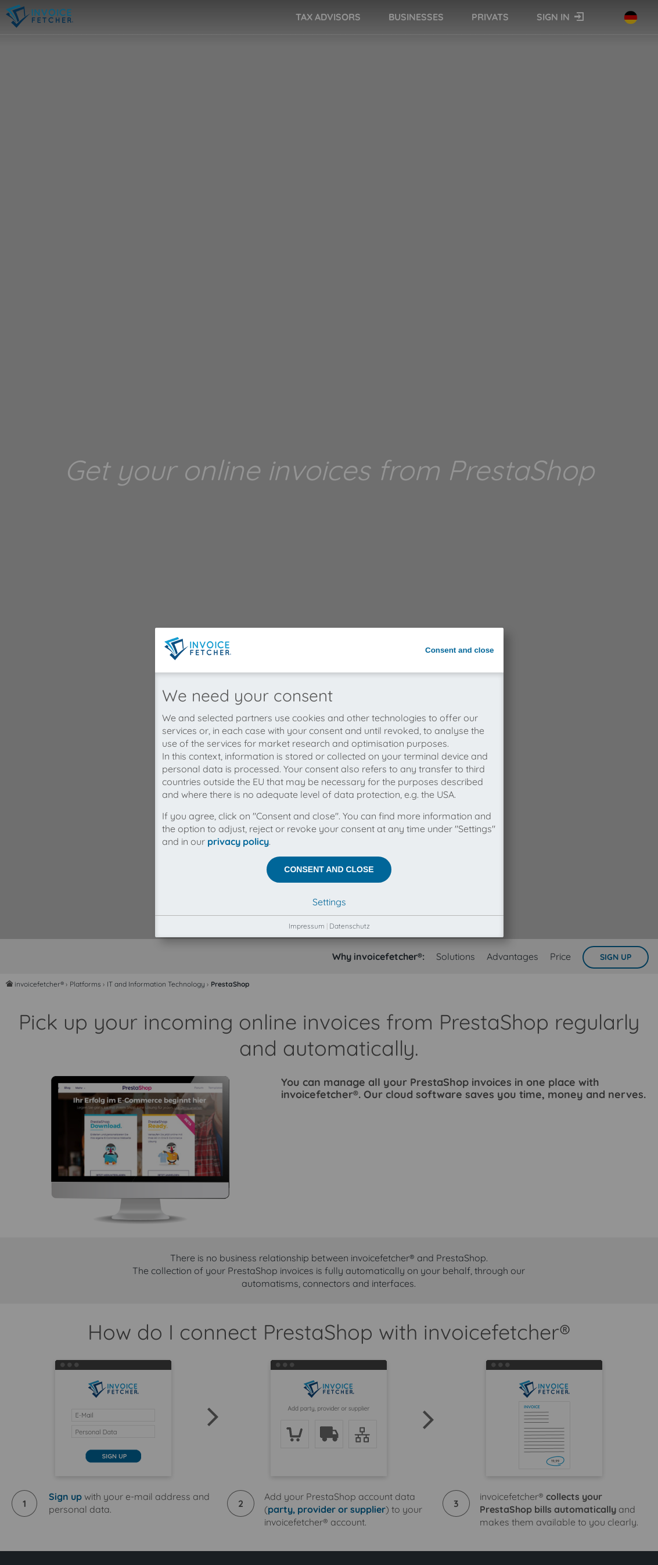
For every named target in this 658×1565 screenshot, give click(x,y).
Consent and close (459, 77)
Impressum (307, 352)
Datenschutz (349, 352)
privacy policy (238, 268)
